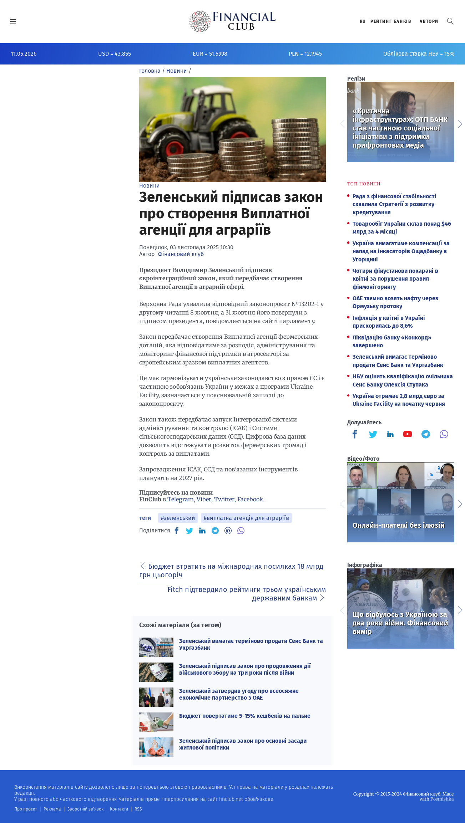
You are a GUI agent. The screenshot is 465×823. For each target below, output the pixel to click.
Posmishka (442, 799)
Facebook (250, 499)
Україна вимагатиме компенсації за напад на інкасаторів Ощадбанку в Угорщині (401, 251)
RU (363, 21)
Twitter (224, 499)
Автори (429, 21)
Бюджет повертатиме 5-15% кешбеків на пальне (244, 715)
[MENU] (13, 21)
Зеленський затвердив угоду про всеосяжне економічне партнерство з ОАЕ (239, 694)
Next (459, 123)
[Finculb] (356, 435)
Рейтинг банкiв (390, 21)
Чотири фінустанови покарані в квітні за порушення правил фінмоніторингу (395, 278)
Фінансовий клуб (181, 254)
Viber (204, 499)
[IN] (202, 531)
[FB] (176, 530)
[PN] (228, 530)
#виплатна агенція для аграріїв (246, 518)
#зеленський (178, 518)
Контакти (119, 809)
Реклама (52, 809)
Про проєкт (25, 809)
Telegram (180, 499)
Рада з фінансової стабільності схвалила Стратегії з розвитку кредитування (394, 204)
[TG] (215, 530)
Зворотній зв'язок (85, 809)
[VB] (240, 530)
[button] (450, 21)
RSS (138, 809)
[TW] (189, 530)
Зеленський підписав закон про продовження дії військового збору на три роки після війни (245, 669)
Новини (149, 185)
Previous (341, 123)
